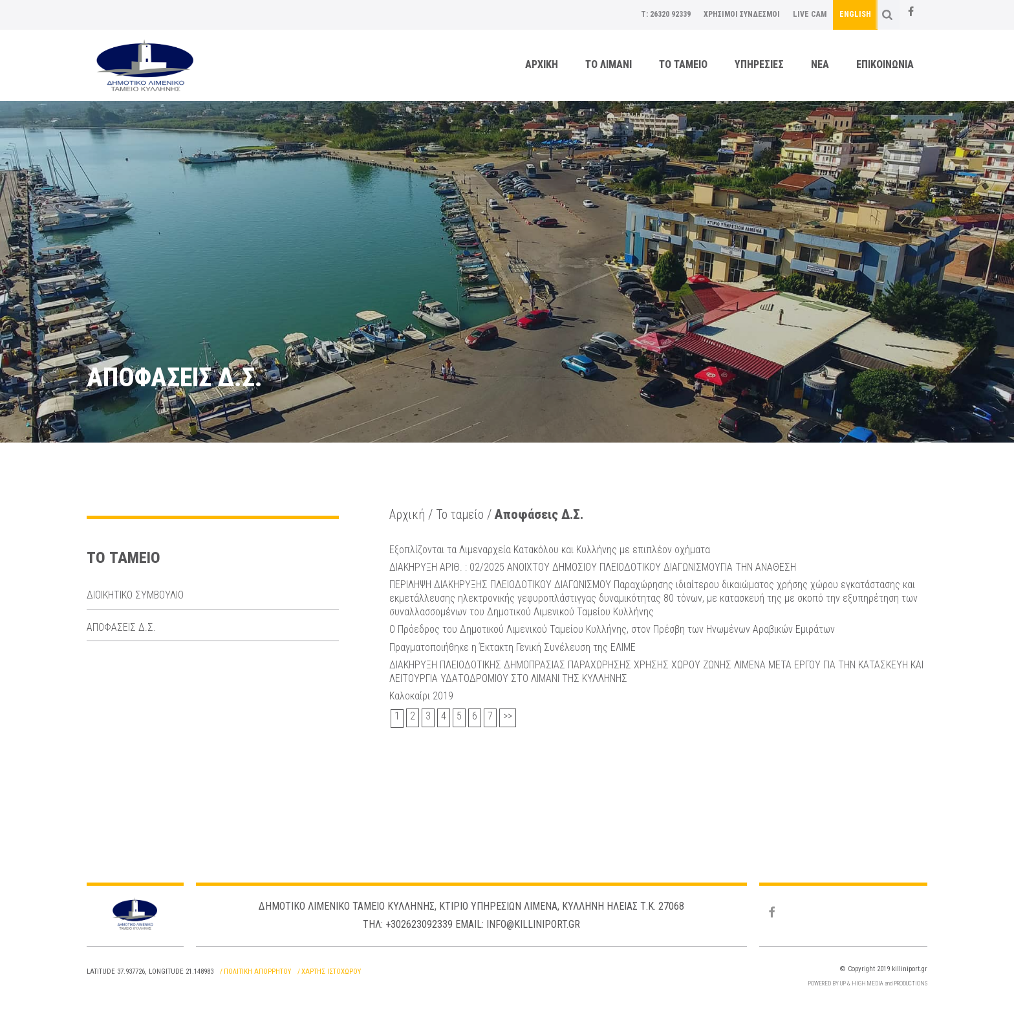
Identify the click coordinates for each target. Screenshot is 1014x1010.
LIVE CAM (809, 14)
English (855, 14)
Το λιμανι (608, 64)
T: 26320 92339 (666, 14)
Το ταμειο (683, 64)
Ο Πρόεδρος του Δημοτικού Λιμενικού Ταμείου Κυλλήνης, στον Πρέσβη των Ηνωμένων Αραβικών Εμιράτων (612, 628)
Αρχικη (541, 64)
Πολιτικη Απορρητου (257, 969)
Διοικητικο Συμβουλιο (135, 595)
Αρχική (408, 514)
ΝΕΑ (820, 64)
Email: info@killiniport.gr (517, 922)
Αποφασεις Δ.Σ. (121, 627)
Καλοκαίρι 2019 (421, 693)
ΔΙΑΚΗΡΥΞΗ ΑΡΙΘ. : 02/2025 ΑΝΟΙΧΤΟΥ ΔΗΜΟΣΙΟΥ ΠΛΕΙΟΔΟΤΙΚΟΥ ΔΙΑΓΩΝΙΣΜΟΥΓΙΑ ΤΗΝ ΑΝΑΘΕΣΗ (592, 566)
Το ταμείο (464, 514)
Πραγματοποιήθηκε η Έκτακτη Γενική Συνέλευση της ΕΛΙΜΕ (512, 645)
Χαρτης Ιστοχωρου (331, 969)
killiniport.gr (909, 967)
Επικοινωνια (885, 64)
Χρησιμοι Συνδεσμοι (742, 14)
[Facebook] (911, 12)
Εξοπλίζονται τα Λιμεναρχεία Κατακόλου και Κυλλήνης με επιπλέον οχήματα (549, 549)
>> (507, 714)
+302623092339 (419, 922)
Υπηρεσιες (759, 64)
